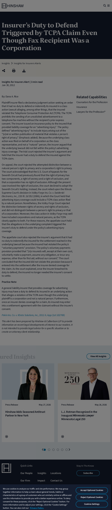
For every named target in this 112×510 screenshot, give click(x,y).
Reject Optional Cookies (92, 497)
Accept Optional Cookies (91, 490)
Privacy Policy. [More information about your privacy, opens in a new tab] (37, 508)
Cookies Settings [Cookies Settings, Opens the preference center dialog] (91, 504)
